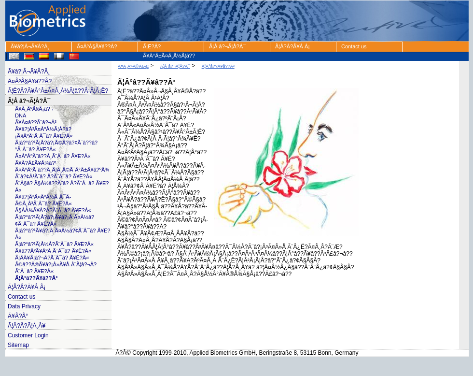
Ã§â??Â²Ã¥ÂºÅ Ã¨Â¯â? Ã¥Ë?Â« (53, 251)
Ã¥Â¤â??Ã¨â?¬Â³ (35, 122)
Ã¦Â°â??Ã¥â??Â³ (36, 278)
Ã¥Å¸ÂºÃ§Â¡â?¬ (34, 109)
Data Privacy (24, 306)
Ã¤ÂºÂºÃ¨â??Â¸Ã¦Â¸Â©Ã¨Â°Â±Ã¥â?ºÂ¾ (62, 170)
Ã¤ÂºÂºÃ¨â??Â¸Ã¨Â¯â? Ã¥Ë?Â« (53, 156)
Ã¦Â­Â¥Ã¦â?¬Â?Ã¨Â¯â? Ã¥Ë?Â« (52, 257)
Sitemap (18, 345)
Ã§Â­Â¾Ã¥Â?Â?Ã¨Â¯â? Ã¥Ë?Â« (53, 210)
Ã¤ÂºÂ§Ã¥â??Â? (97, 46)
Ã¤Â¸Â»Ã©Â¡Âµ (133, 66)
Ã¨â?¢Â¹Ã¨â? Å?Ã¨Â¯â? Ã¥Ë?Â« (53, 176)
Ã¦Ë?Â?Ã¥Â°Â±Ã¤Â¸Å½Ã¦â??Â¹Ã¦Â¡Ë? (169, 47)
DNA (20, 115)
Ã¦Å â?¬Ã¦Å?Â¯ (227, 46)
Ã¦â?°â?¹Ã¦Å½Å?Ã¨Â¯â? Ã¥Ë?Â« (54, 244)
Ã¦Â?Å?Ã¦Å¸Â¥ (26, 325)
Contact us (354, 46)
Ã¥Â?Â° (18, 316)
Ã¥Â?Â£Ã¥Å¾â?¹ (35, 163)
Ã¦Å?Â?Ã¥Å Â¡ (292, 46)
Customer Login (28, 335)
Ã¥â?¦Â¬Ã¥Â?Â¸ (30, 46)
